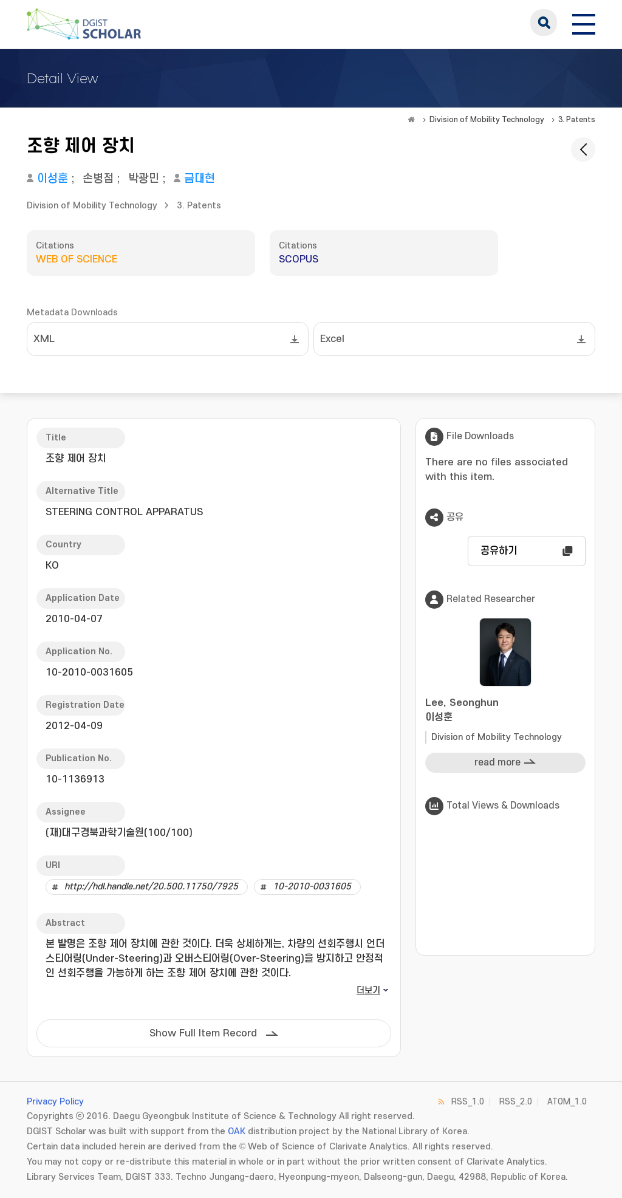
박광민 (143, 179)
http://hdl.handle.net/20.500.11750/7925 (151, 886)
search (543, 22)
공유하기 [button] (498, 551)
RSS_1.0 (467, 1101)
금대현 (199, 179)
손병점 (98, 179)
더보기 (368, 990)
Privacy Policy (55, 1102)
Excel (332, 339)
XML (44, 339)
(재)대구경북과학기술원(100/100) (119, 832)
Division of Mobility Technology (486, 119)
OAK (236, 1131)
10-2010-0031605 (312, 886)
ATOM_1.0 (567, 1101)
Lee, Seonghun (505, 711)
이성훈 (52, 179)
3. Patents (576, 119)
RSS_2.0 (515, 1101)
